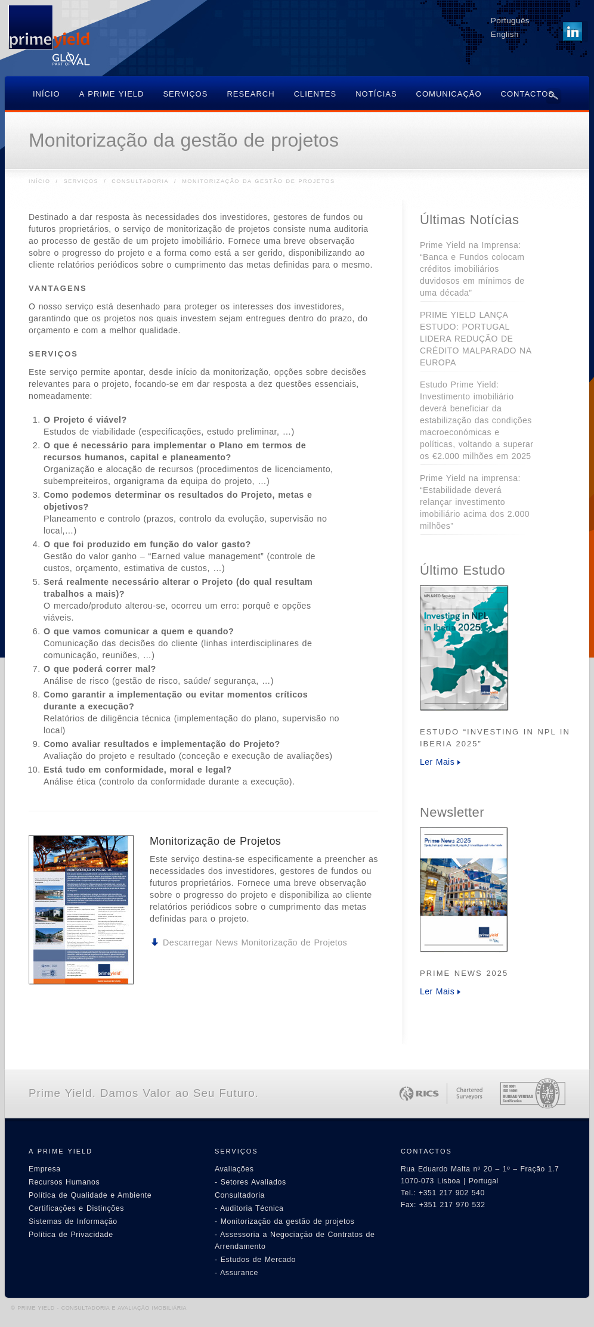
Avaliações (234, 1169)
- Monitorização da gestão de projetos (284, 1221)
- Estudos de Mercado (255, 1259)
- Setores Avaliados (250, 1182)
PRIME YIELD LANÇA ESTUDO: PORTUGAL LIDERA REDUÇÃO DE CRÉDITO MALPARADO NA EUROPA (475, 338)
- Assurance (236, 1273)
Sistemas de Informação (73, 1221)
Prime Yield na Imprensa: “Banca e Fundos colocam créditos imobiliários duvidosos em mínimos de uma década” (472, 268)
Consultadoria (140, 181)
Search (553, 96)
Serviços (81, 181)
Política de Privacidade (71, 1234)
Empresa (45, 1169)
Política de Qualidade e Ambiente (90, 1195)
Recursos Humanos (64, 1182)
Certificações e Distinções (76, 1208)
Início (40, 181)
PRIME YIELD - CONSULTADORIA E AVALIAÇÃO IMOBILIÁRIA (102, 1308)
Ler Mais (437, 762)
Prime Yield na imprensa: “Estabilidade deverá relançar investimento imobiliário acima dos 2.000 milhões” (475, 502)
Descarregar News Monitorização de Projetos (255, 942)
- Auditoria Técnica (249, 1208)
